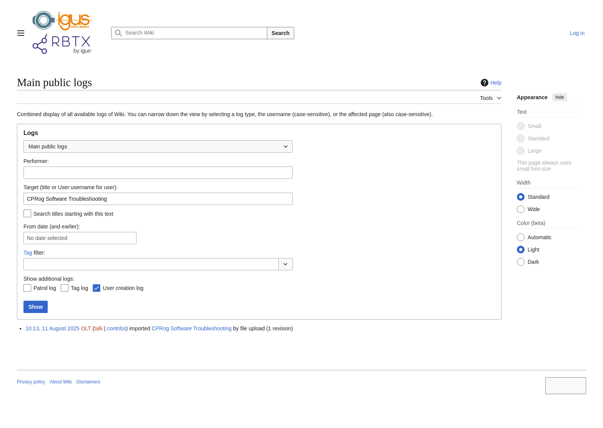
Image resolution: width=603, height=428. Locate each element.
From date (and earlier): (51, 226)
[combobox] (158, 146)
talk (98, 328)
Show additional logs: (48, 279)
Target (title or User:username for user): (70, 187)
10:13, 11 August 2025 (52, 328)
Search (281, 33)
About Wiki (61, 382)
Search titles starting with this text (73, 214)
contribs (116, 328)
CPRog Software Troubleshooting (192, 328)
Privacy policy (31, 382)
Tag (27, 253)
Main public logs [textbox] (47, 146)
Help (490, 83)
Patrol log (44, 288)
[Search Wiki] (189, 33)
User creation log (123, 288)
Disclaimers (88, 382)
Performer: (36, 161)
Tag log (79, 288)
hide (559, 97)
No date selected (47, 238)
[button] (285, 264)
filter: (34, 253)
